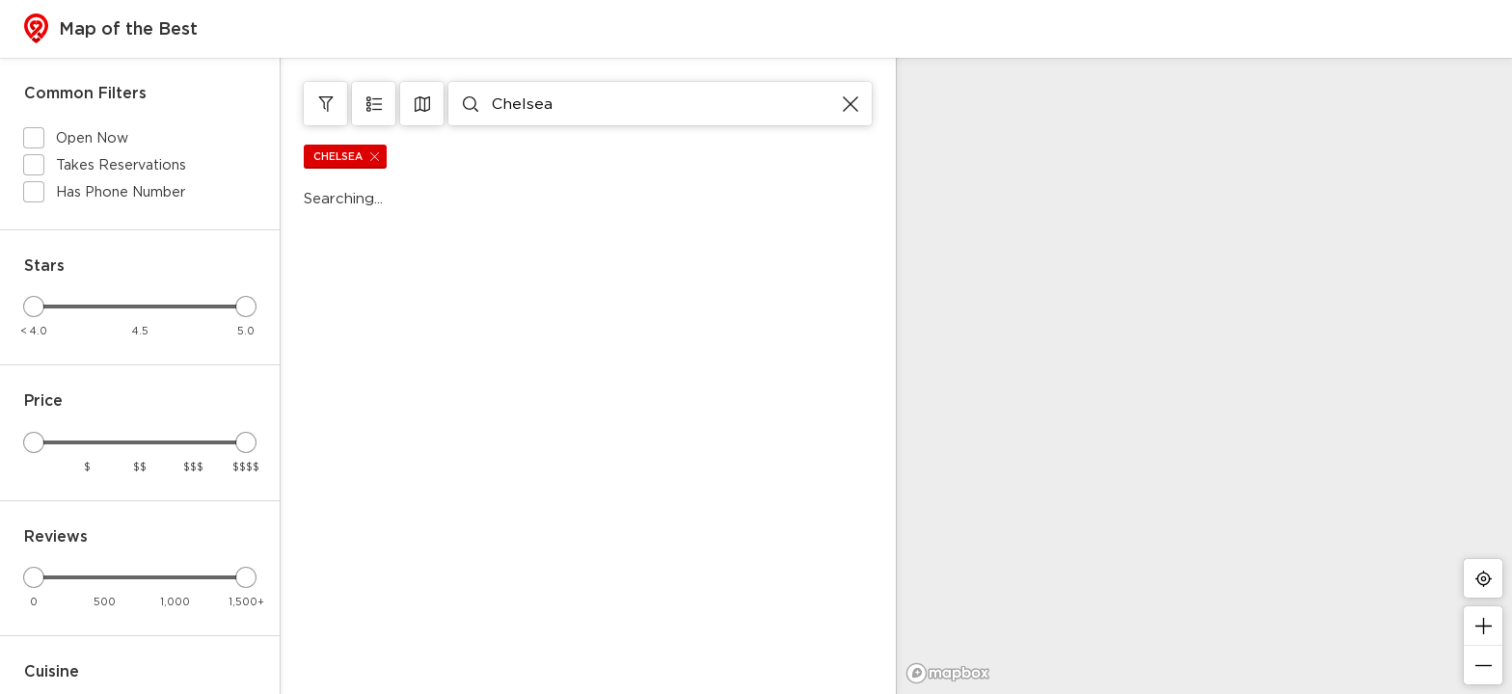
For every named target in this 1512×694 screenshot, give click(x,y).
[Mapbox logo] (947, 673)
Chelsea (350, 157)
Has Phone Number (120, 191)
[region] (1204, 376)
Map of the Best (111, 28)
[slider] (33, 306)
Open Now (92, 137)
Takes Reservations (121, 164)
